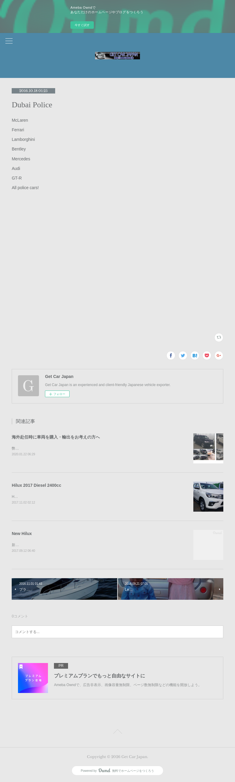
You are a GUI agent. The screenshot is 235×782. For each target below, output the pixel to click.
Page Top (117, 733)
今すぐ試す (82, 25)
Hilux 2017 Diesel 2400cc (36, 485)
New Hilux (22, 533)
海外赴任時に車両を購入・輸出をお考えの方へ (56, 437)
